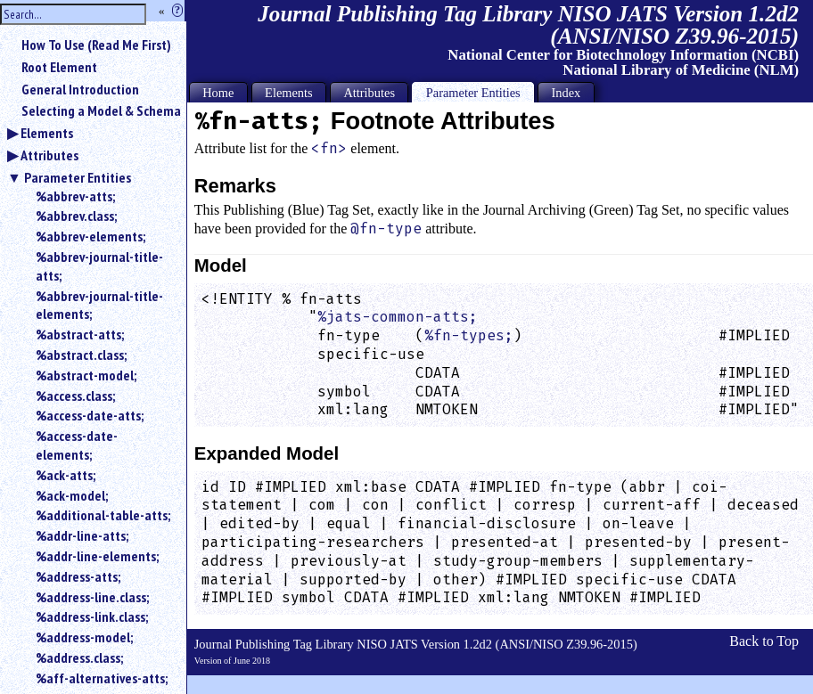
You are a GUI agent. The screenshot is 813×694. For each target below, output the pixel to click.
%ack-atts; (65, 475)
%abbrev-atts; (75, 196)
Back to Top (764, 641)
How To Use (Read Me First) (96, 44)
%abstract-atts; (80, 334)
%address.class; (79, 657)
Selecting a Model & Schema (101, 110)
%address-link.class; (92, 616)
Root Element (59, 67)
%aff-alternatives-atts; (102, 678)
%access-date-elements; (77, 445)
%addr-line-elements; (97, 556)
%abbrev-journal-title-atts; (99, 266)
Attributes (49, 155)
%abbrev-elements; (90, 236)
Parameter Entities (77, 177)
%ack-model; (72, 495)
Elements (47, 133)
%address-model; (84, 637)
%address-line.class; (92, 597)
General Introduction (80, 89)
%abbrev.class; (76, 216)
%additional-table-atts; (103, 515)
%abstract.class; (81, 354)
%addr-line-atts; (82, 535)
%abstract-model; (86, 375)
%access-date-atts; (90, 415)
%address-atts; (78, 576)
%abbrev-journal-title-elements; (99, 305)
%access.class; (75, 395)
